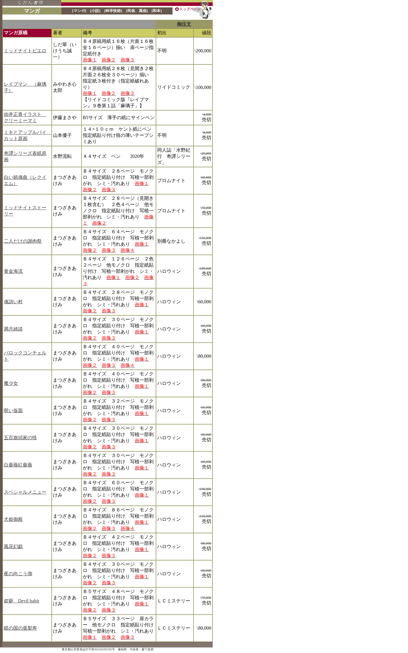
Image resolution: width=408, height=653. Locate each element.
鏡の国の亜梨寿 (20, 628)
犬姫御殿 (13, 519)
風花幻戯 (13, 546)
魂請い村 (13, 301)
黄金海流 (13, 271)
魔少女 (11, 383)
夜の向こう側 (18, 573)
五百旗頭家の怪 (20, 437)
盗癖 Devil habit (21, 600)
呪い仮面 (13, 410)
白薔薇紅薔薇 (18, 464)
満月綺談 (13, 328)
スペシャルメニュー (25, 492)
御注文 (184, 24)
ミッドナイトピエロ (25, 50)
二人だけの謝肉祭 (23, 241)
